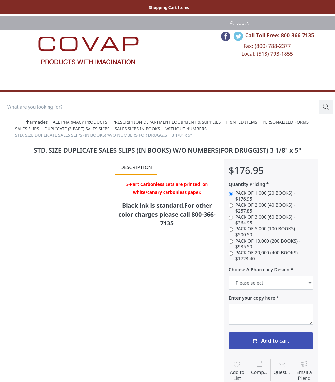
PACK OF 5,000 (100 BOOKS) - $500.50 (266, 232)
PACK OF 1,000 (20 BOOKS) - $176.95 (265, 196)
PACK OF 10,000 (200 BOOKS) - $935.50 (267, 244)
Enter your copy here (252, 298)
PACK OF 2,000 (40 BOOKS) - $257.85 (265, 208)
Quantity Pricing (247, 184)
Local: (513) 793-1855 (267, 53)
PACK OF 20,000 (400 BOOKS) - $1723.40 (267, 256)
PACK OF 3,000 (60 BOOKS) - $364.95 (265, 220)
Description (136, 167)
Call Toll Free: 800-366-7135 (279, 35)
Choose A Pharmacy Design (259, 270)
